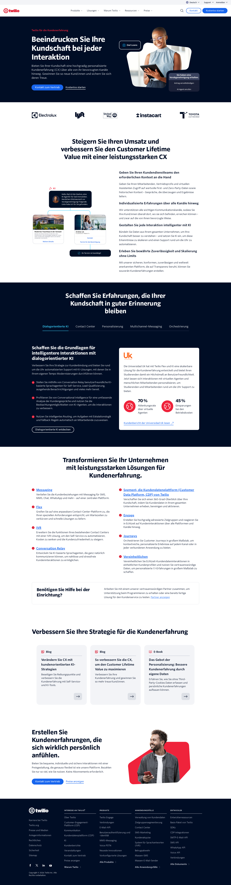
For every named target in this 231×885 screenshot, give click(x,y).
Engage (128, 515)
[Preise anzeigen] (75, 782)
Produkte (76, 10)
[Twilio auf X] (38, 865)
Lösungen (93, 10)
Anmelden (221, 2)
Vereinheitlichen (135, 556)
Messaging (44, 490)
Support (209, 2)
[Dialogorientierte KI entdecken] (53, 430)
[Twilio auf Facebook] (31, 865)
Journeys (130, 536)
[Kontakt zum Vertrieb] (47, 87)
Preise (148, 10)
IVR (38, 528)
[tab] (56, 327)
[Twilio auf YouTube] (51, 865)
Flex (39, 507)
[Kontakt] (193, 10)
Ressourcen (132, 10)
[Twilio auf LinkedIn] (44, 865)
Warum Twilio (112, 10)
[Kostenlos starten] (214, 10)
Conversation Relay (50, 548)
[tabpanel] (115, 388)
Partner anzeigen (160, 597)
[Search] (182, 11)
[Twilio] (11, 11)
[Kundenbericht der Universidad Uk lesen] (149, 423)
